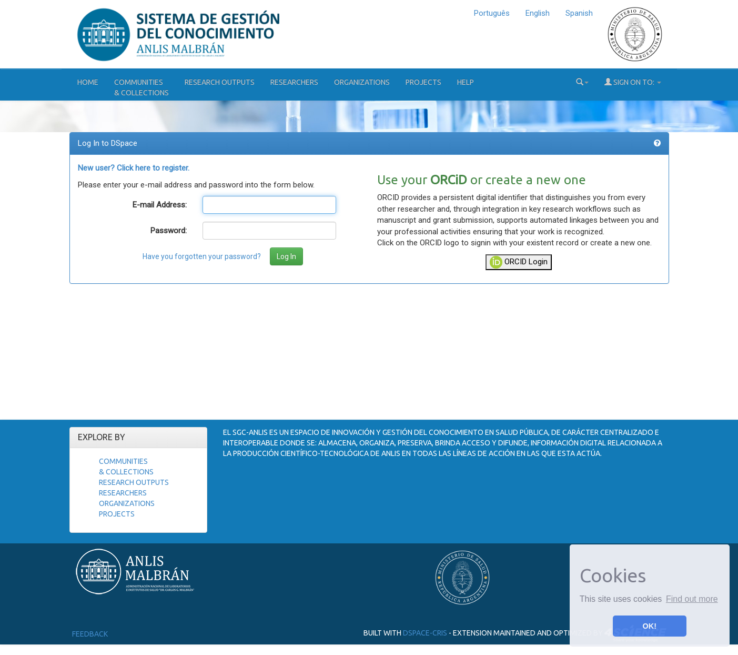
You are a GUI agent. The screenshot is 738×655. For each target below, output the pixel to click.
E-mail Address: (160, 205)
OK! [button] (649, 626)
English (537, 13)
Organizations (362, 82)
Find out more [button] (692, 598)
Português (492, 13)
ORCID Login (519, 262)
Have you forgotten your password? (202, 256)
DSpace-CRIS (425, 632)
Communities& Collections (141, 87)
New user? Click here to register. (133, 168)
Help (465, 82)
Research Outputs (220, 82)
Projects (423, 82)
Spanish (579, 13)
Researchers (294, 82)
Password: (168, 230)
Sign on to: (632, 81)
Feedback (90, 634)
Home (87, 82)
